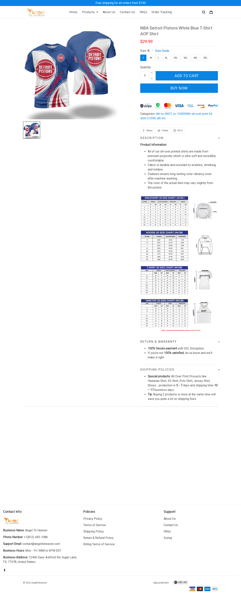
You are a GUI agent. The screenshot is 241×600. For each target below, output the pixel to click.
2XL (176, 57)
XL (166, 57)
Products (90, 12)
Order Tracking (162, 12)
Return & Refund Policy (98, 538)
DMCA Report (161, 583)
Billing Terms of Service (99, 544)
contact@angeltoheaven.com (41, 544)
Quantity (145, 67)
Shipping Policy (93, 531)
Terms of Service (94, 525)
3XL (186, 57)
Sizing (168, 538)
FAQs (143, 12)
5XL (205, 57)
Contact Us (127, 12)
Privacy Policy (92, 518)
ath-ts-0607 (164, 114)
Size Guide (162, 51)
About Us (109, 12)
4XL (195, 57)
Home (73, 12)
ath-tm (161, 118)
